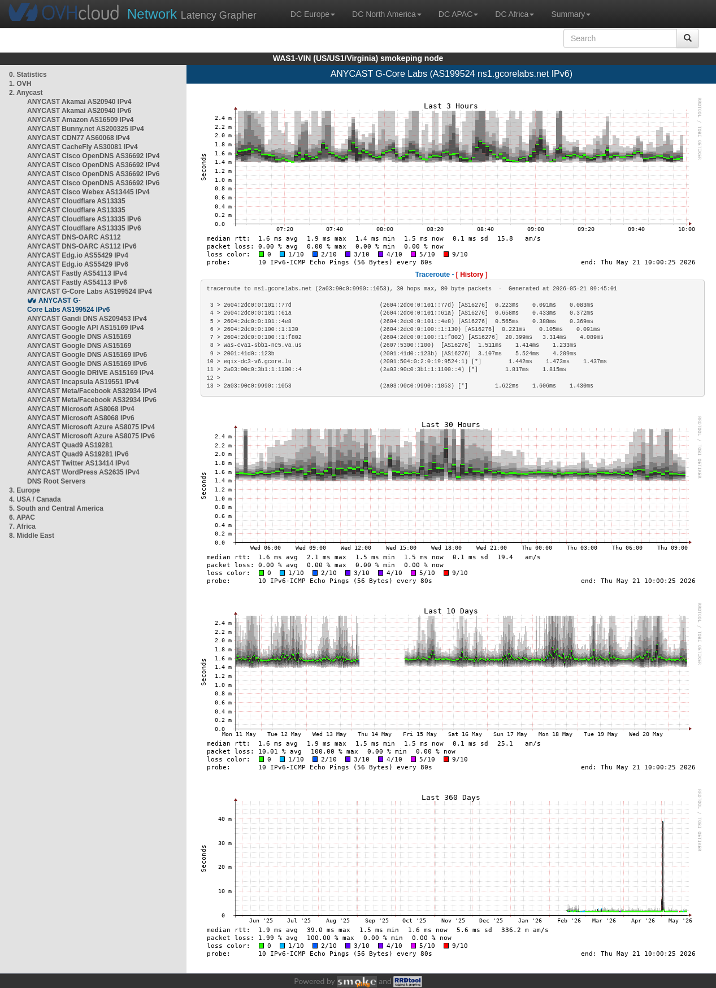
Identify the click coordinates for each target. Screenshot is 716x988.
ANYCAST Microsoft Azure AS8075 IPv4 (91, 427)
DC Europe (312, 14)
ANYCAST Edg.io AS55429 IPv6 (77, 264)
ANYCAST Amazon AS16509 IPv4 (80, 120)
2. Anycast (26, 93)
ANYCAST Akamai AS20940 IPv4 (79, 102)
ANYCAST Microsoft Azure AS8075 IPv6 (91, 436)
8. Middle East (31, 535)
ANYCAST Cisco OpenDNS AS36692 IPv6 (93, 174)
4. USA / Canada (35, 499)
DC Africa (514, 14)
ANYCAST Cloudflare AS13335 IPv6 (84, 219)
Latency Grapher (192, 13)
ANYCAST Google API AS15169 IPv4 (85, 328)
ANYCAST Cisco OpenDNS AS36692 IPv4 (93, 156)
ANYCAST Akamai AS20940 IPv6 (79, 111)
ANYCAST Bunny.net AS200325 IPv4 (85, 129)
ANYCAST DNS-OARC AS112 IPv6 (82, 246)
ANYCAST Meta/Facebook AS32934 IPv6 (92, 400)
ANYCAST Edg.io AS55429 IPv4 (77, 255)
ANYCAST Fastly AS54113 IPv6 (77, 282)
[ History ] (472, 274)
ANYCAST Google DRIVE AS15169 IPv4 (90, 373)
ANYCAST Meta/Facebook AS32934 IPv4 (92, 391)
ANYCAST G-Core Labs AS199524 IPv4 (89, 291)
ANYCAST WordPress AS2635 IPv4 (83, 472)
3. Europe (24, 490)
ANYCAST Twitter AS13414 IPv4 (78, 463)
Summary (571, 14)
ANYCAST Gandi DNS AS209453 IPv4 (87, 319)
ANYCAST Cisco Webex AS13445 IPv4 (88, 192)
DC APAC (458, 14)
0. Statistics (28, 75)
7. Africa (22, 526)
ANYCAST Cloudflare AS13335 (76, 201)
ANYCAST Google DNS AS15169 (79, 337)
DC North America (387, 14)
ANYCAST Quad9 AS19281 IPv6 (78, 454)
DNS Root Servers (56, 481)
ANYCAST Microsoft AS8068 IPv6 (80, 418)
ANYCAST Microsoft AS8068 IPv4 (80, 409)
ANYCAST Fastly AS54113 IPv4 (77, 273)
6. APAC (22, 517)
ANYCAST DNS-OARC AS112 (74, 237)
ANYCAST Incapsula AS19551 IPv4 (83, 382)
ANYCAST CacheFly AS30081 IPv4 (82, 147)
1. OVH (20, 84)
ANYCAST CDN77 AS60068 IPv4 (78, 138)
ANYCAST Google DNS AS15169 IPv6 (87, 355)
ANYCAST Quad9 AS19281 (70, 445)
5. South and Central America (56, 508)
